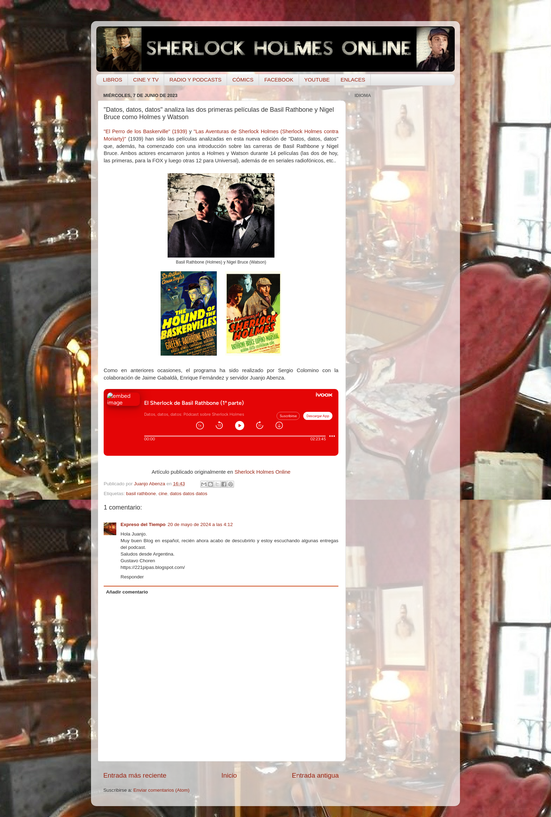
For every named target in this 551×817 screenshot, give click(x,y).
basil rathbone (141, 493)
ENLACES (353, 80)
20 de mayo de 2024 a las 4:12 (200, 524)
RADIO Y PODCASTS (195, 80)
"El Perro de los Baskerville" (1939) (145, 131)
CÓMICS (242, 80)
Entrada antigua (315, 775)
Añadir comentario (127, 592)
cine (162, 493)
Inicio (229, 775)
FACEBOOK (278, 80)
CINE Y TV (146, 80)
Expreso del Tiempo (143, 524)
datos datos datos (188, 493)
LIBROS (112, 80)
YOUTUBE (317, 80)
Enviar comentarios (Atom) (162, 790)
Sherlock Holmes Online (262, 472)
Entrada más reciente (135, 775)
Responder (132, 576)
